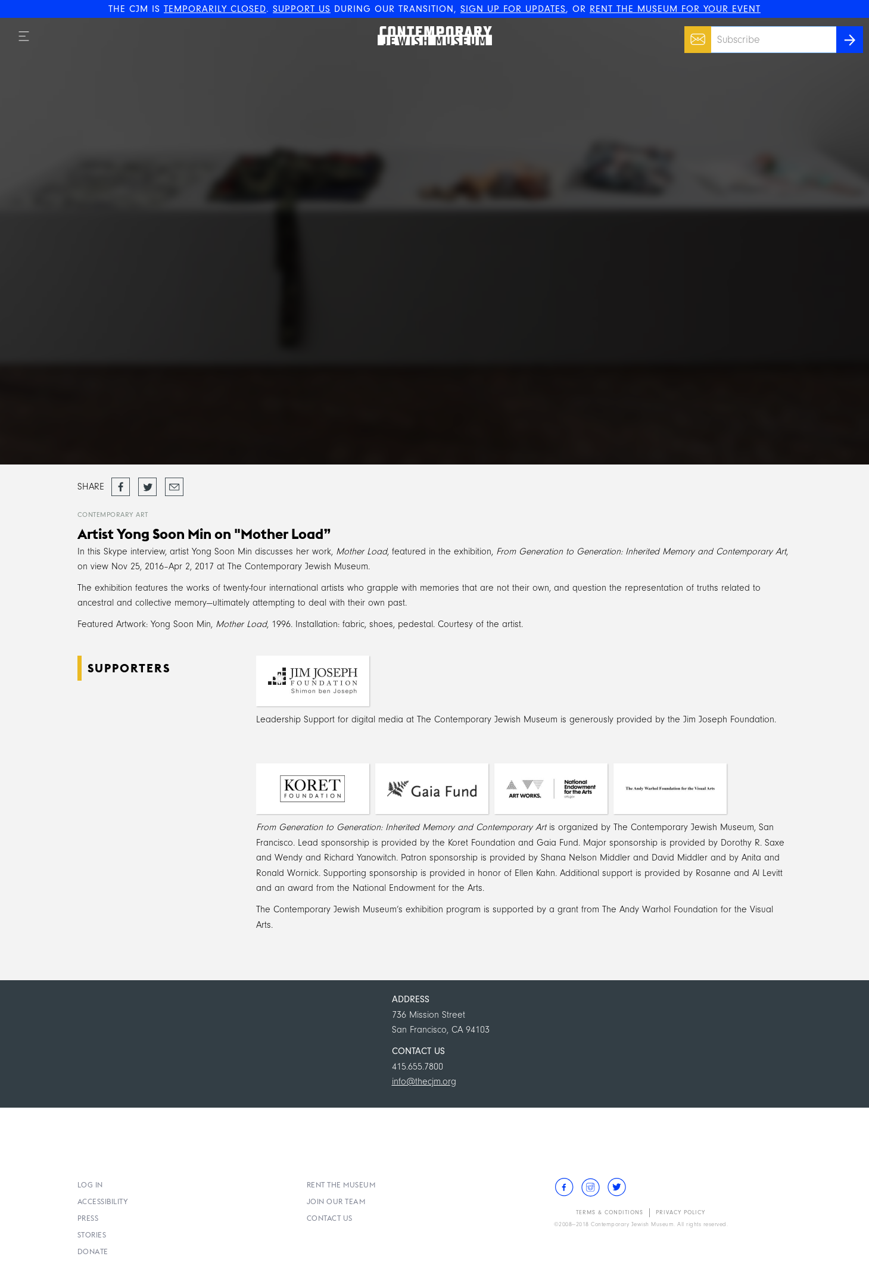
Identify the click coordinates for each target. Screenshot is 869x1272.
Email (694, 33)
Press (88, 1218)
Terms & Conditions (609, 1212)
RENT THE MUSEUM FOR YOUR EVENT (675, 9)
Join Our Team (336, 1201)
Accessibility (103, 1201)
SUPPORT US (302, 9)
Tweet (147, 483)
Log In (90, 1184)
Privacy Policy (680, 1212)
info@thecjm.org (424, 1081)
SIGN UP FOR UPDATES (513, 9)
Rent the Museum (341, 1184)
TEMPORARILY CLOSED (215, 9)
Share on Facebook (120, 487)
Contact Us (330, 1218)
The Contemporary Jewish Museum (429, 26)
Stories (92, 1234)
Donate (92, 1251)
